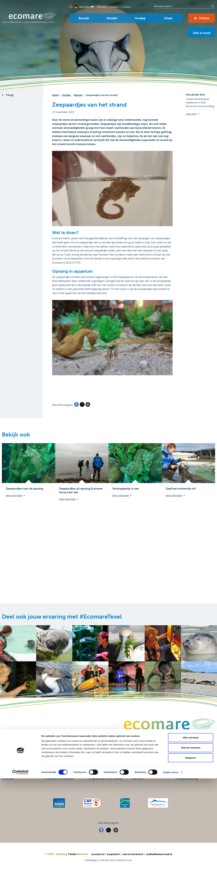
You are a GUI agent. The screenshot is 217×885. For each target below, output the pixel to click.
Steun (168, 18)
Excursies (101, 6)
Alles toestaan (191, 844)
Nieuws (78, 95)
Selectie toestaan (190, 854)
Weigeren (190, 864)
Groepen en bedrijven (102, 785)
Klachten (137, 790)
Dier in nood (201, 33)
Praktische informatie (59, 790)
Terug (9, 95)
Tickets (204, 18)
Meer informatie (14, 495)
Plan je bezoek (54, 780)
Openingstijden (55, 785)
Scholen (114, 6)
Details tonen (170, 878)
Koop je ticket (11, 785)
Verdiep (140, 18)
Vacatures (138, 780)
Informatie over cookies (190, 785)
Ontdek (112, 18)
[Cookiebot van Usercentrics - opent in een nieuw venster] (20, 878)
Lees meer (191, 113)
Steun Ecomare (11, 780)
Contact (126, 6)
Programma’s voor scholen (105, 790)
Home (55, 95)
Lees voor (86, 6)
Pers (91, 780)
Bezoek (83, 18)
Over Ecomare (184, 780)
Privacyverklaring (186, 790)
